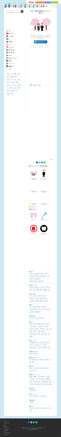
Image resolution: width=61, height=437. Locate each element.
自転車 (50, 381)
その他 (31, 273)
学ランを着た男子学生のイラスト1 (43, 179)
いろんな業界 (33, 293)
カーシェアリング (43, 396)
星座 (46, 359)
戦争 (37, 317)
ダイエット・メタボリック (34, 287)
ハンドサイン (37, 408)
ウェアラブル (47, 376)
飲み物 (50, 384)
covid (19, 73)
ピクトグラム (9, 85)
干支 (34, 368)
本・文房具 (35, 381)
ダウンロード (40, 41)
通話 (15, 76)
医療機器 (45, 289)
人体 (30, 289)
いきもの (32, 366)
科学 (37, 298)
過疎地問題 (33, 400)
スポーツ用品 (41, 379)
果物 (11, 87)
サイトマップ (6, 434)
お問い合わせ (6, 430)
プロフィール (9, 79)
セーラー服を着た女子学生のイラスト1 (33, 191)
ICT (31, 304)
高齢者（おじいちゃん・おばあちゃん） (37, 281)
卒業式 (35, 47)
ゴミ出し (14, 79)
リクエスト (13, 82)
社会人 (38, 276)
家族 (46, 273)
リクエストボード (55, 2)
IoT (30, 306)
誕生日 (31, 336)
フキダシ (14, 87)
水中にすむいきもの (44, 368)
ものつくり (40, 295)
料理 (17, 82)
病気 (49, 289)
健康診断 (37, 289)
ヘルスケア (42, 287)
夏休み (35, 331)
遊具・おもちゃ (38, 384)
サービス (31, 295)
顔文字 (13, 90)
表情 (48, 276)
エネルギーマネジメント (34, 396)
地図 (30, 353)
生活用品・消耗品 (44, 381)
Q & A (45, 2)
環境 (43, 317)
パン (7, 87)
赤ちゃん (31, 278)
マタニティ (48, 287)
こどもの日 (40, 326)
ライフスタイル (34, 340)
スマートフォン (43, 306)
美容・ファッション (43, 298)
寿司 (19, 85)
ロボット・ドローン (46, 309)
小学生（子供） (32, 276)
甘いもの (8, 90)
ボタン (50, 408)
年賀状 (8, 93)
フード (36, 295)
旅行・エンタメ (32, 298)
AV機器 (31, 376)
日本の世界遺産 (32, 390)
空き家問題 (32, 402)
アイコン (31, 408)
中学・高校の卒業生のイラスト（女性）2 (43, 191)
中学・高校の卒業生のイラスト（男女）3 (43, 204)
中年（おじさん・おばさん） (39, 273)
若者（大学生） (43, 276)
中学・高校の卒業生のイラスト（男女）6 (33, 179)
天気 (40, 359)
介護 (34, 289)
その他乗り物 (47, 379)
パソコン (39, 309)
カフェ (37, 342)
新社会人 (42, 331)
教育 (44, 295)
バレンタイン (46, 326)
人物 (30, 45)
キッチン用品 (32, 379)
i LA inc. (31, 429)
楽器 (39, 381)
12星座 (12, 76)
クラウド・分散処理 (36, 306)
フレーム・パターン (44, 408)
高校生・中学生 (34, 45)
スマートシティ (34, 394)
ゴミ (37, 379)
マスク (16, 90)
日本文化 (32, 388)
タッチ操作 (14, 73)
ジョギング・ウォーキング (44, 342)
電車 (43, 384)
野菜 (18, 87)
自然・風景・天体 (34, 357)
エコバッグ (9, 73)
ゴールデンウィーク (33, 326)
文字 (30, 410)
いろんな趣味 (32, 342)
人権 (30, 317)
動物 (30, 368)
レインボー (15, 85)
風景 (33, 362)
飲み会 (48, 347)
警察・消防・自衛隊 (38, 300)
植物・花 (37, 368)
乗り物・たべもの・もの (35, 374)
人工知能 (31, 311)
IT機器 (35, 376)
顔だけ (8, 82)
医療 (41, 289)
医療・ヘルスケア (34, 285)
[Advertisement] (40, 58)
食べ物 (46, 384)
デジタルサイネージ (33, 309)
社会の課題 (33, 315)
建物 (37, 353)
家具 (34, 353)
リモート (19, 79)
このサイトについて (39, 2)
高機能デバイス (37, 311)
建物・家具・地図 (34, 351)
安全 (34, 317)
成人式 (39, 331)
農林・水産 (45, 300)
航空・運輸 (32, 300)
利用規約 (48, 2)
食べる (8, 76)
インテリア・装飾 (41, 376)
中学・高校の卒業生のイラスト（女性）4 (33, 204)
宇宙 (43, 359)
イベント (31, 47)
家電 (30, 381)
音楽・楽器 (44, 347)
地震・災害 (34, 359)
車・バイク (32, 384)
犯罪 (40, 317)
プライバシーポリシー (7, 432)
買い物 (39, 347)
